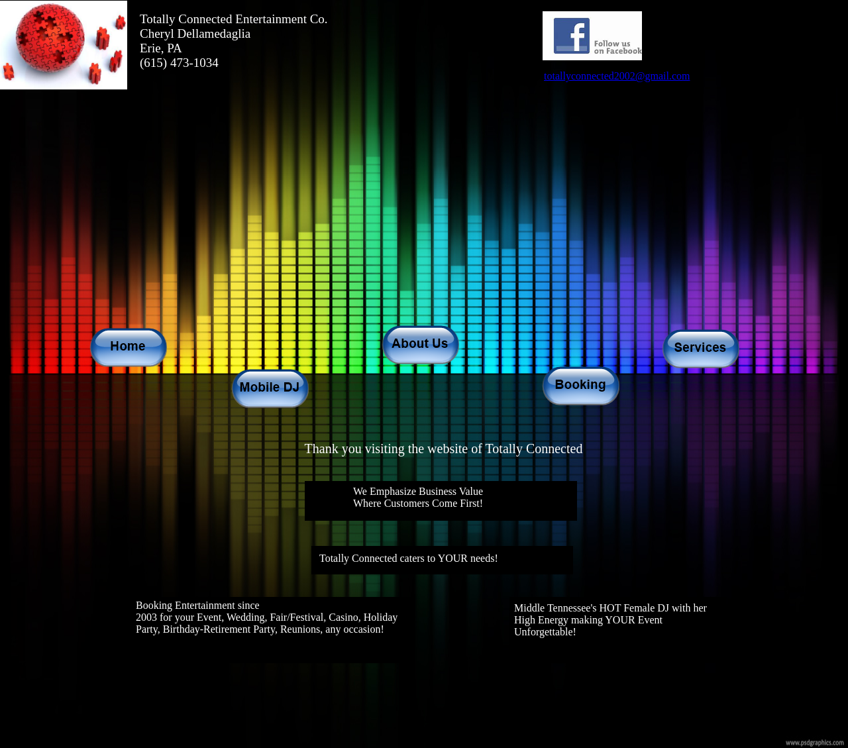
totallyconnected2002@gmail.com (617, 75)
